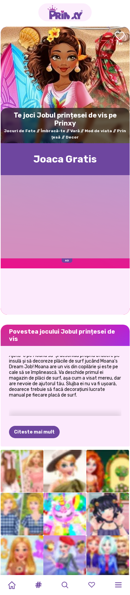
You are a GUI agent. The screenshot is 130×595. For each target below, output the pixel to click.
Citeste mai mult (34, 432)
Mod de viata (98, 131)
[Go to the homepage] (65, 12)
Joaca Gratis (65, 159)
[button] (38, 585)
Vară (75, 131)
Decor (72, 137)
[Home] (11, 585)
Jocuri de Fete (20, 131)
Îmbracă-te (53, 131)
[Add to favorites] (120, 39)
